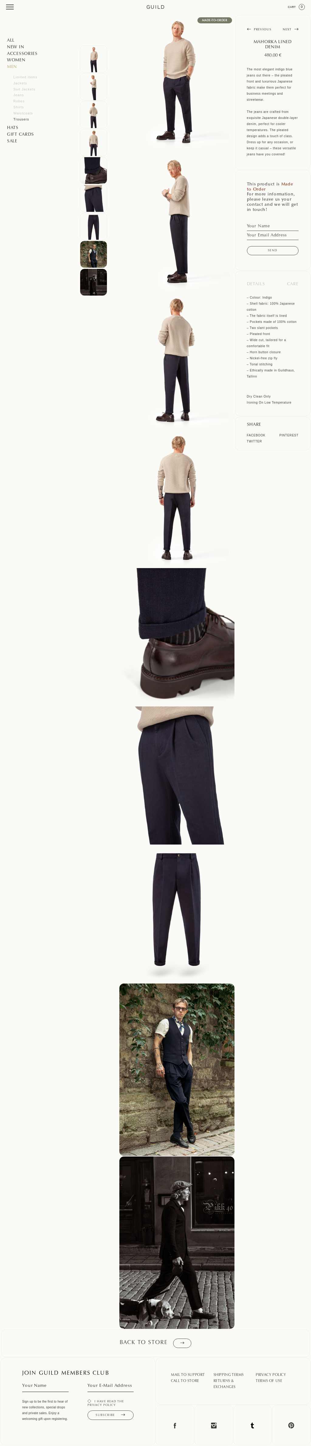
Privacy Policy (271, 1375)
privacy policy (101, 1405)
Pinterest (289, 435)
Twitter (254, 441)
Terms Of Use (269, 1381)
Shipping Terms (229, 1375)
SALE (12, 141)
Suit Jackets (24, 89)
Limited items (25, 77)
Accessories (22, 54)
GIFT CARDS (20, 135)
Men (12, 67)
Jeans (18, 95)
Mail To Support (188, 1375)
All (11, 41)
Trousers (21, 119)
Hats (13, 128)
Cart (296, 7)
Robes (19, 101)
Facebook (256, 435)
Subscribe (110, 1415)
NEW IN (15, 47)
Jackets (20, 83)
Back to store (155, 1343)
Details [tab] (256, 284)
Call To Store (185, 1381)
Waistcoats (23, 113)
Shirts (18, 107)
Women (16, 60)
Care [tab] (293, 284)
